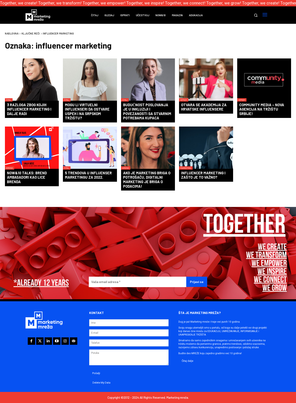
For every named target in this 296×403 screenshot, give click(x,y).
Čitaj (8, 100)
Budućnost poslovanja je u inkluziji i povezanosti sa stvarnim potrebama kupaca (147, 111)
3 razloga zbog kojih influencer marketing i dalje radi (29, 109)
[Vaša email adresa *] (137, 282)
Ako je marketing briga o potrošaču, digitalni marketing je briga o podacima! (146, 179)
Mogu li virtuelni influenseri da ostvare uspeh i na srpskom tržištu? (87, 111)
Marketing (185, 168)
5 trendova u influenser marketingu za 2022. (88, 175)
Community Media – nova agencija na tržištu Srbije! (261, 109)
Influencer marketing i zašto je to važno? (203, 175)
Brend (9, 168)
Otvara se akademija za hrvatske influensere (204, 107)
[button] (255, 15)
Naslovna (11, 33)
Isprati (183, 100)
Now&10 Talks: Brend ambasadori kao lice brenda (27, 177)
